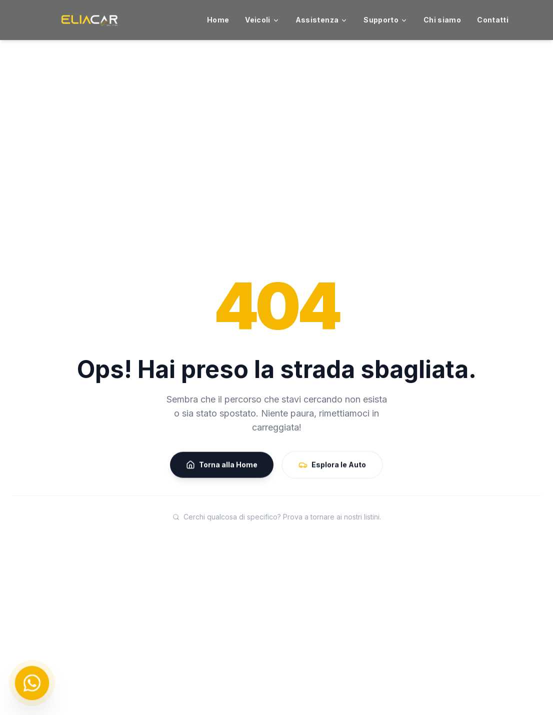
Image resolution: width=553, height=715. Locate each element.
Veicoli (262, 20)
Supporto (386, 20)
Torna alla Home (222, 466)
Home (218, 20)
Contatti (492, 20)
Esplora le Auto (332, 466)
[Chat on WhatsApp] (32, 683)
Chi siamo (442, 20)
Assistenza (322, 20)
